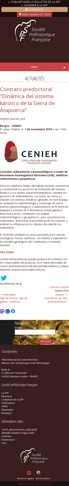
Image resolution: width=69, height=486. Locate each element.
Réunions (6, 396)
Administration (43, 478)
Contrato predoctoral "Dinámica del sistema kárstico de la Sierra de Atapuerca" (27, 99)
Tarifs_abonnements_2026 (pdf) (19, 429)
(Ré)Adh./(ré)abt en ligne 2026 (17, 432)
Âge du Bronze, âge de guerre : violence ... (13, 298)
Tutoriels (6, 436)
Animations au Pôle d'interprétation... (56, 298)
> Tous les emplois (58, 287)
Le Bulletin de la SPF (12, 399)
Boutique (6, 413)
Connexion (35, 9)
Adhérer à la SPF (35, 5)
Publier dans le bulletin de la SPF (34, 1)
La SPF (5, 393)
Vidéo (4, 406)
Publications (8, 403)
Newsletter (7, 409)
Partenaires (8, 439)
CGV (3, 443)
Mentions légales (25, 478)
